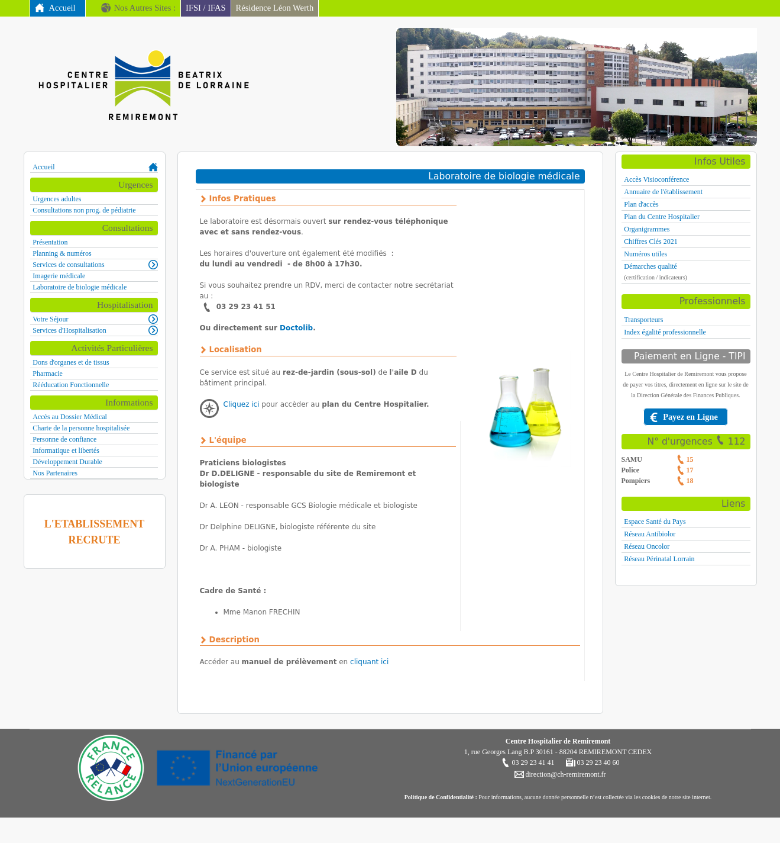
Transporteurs (643, 320)
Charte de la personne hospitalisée (81, 428)
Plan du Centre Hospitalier (662, 217)
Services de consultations (68, 264)
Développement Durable (67, 462)
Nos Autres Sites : (145, 7)
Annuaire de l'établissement (663, 192)
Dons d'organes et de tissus (71, 362)
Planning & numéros (62, 253)
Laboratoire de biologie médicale (80, 287)
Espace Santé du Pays (654, 521)
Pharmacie (48, 373)
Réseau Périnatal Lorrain (659, 559)
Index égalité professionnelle (665, 332)
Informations (129, 402)
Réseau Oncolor (646, 546)
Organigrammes (646, 229)
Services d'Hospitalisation (69, 330)
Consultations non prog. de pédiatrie (84, 210)
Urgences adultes (57, 199)
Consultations (127, 228)
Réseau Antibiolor (649, 534)
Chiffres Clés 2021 (650, 241)
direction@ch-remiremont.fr (565, 774)
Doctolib (296, 328)
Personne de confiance (64, 439)
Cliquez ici (242, 404)
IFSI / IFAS (206, 7)
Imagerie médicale (59, 276)
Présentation (50, 242)
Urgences (135, 184)
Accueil (62, 7)
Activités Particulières (112, 348)
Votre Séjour (50, 319)
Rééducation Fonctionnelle (71, 385)
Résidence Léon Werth (275, 7)
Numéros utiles (645, 254)
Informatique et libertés (66, 450)
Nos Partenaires (55, 473)
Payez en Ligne (690, 417)
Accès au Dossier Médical (70, 417)
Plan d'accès (641, 204)
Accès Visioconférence (656, 179)
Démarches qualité (650, 266)
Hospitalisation (125, 305)
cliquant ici (369, 662)
